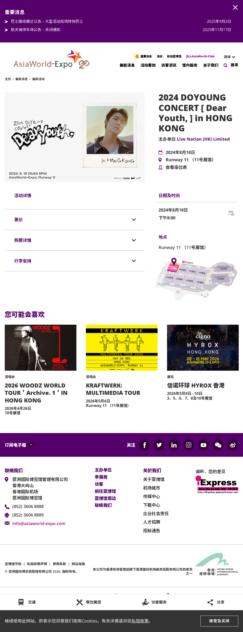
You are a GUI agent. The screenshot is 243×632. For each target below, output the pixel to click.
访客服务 (159, 602)
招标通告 (151, 530)
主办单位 (103, 470)
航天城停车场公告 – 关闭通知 (35, 29)
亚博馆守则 (13, 564)
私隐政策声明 (37, 564)
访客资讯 (169, 65)
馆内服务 (189, 65)
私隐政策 (140, 621)
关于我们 (210, 65)
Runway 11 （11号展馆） (191, 159)
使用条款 (59, 564)
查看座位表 (176, 167)
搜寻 (234, 65)
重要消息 (146, 56)
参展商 (101, 477)
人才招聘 (151, 522)
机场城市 (151, 488)
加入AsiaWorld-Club (200, 56)
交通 (32, 602)
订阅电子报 (15, 445)
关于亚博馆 (153, 479)
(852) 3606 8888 (28, 506)
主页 (8, 79)
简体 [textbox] (227, 57)
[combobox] (227, 57)
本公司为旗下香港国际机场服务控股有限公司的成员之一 (142, 571)
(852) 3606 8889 (28, 515)
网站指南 (78, 564)
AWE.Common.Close (235, 7)
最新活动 (38, 79)
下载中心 (151, 505)
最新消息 (127, 65)
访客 (99, 484)
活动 (159, 56)
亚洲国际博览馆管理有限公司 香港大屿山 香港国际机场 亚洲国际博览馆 (40, 488)
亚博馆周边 (105, 498)
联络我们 (103, 505)
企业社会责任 (156, 513)
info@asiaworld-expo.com (38, 523)
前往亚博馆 (174, 56)
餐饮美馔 (93, 602)
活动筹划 (148, 65)
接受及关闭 (219, 620)
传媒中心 (151, 496)
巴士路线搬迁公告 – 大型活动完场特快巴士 (47, 21)
